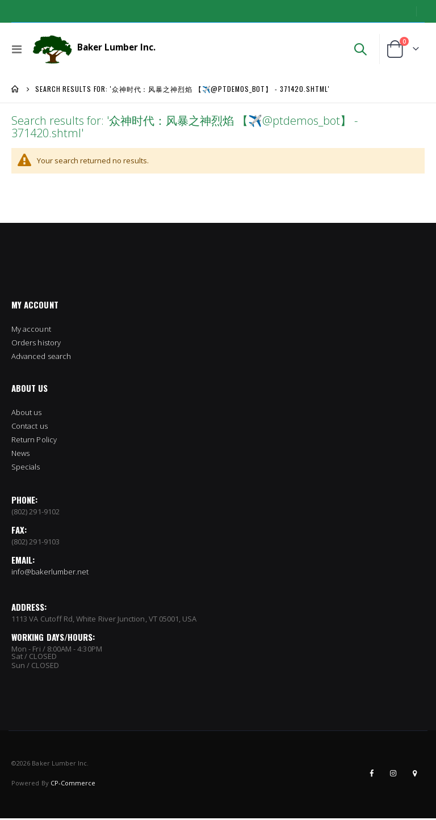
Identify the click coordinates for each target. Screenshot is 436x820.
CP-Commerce (73, 784)
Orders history (36, 344)
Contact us (29, 427)
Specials (25, 468)
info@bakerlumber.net (50, 573)
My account (31, 331)
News (20, 455)
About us (26, 414)
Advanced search (41, 358)
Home (15, 89)
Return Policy (34, 441)
